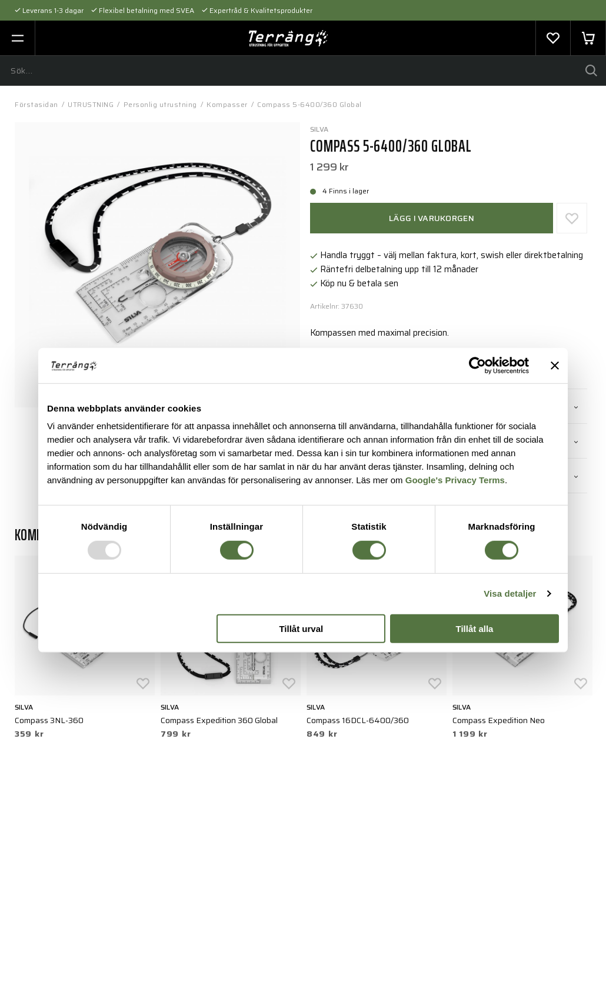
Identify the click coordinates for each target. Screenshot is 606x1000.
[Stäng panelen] (555, 365)
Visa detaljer (510, 593)
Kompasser (227, 104)
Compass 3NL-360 (49, 720)
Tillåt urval (301, 629)
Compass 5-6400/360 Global (309, 104)
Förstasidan (36, 104)
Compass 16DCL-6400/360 (358, 720)
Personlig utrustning (160, 104)
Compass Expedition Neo (498, 720)
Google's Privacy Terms (455, 480)
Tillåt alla (474, 629)
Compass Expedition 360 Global (219, 720)
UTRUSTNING (91, 104)
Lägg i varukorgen (431, 218)
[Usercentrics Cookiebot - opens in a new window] (477, 365)
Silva (319, 129)
